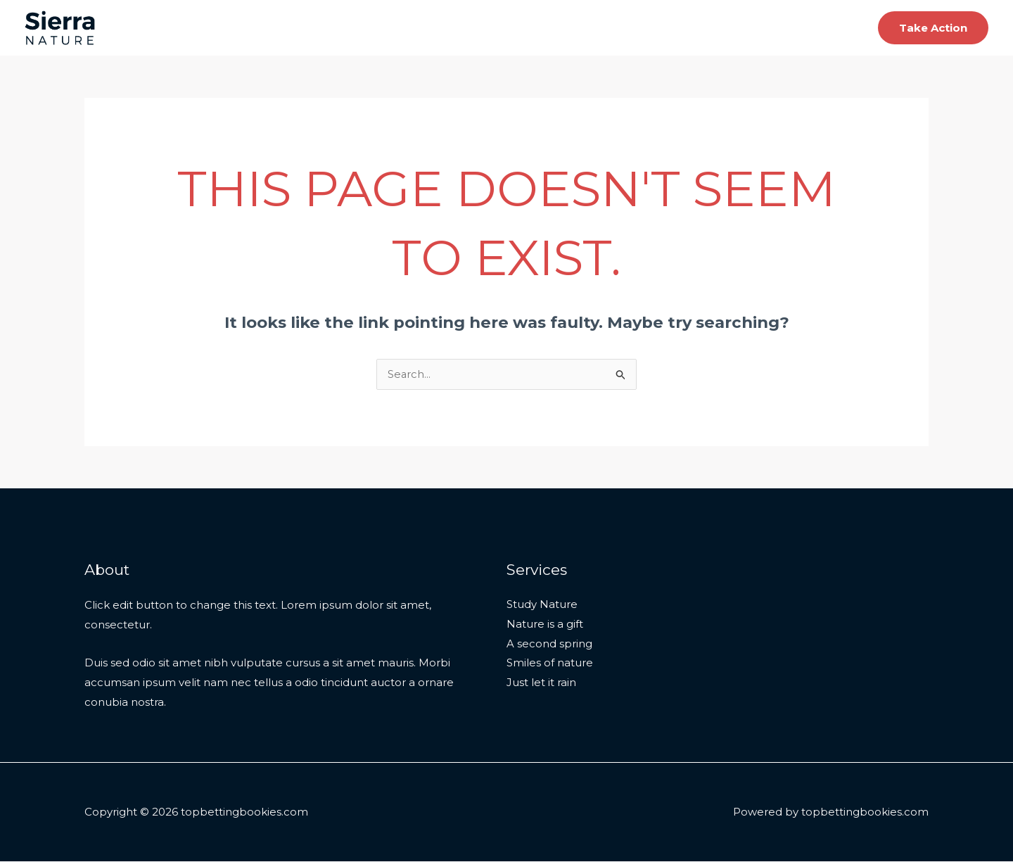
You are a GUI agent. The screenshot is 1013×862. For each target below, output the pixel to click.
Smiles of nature (550, 664)
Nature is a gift (545, 625)
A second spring (549, 645)
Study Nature (542, 605)
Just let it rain (541, 684)
